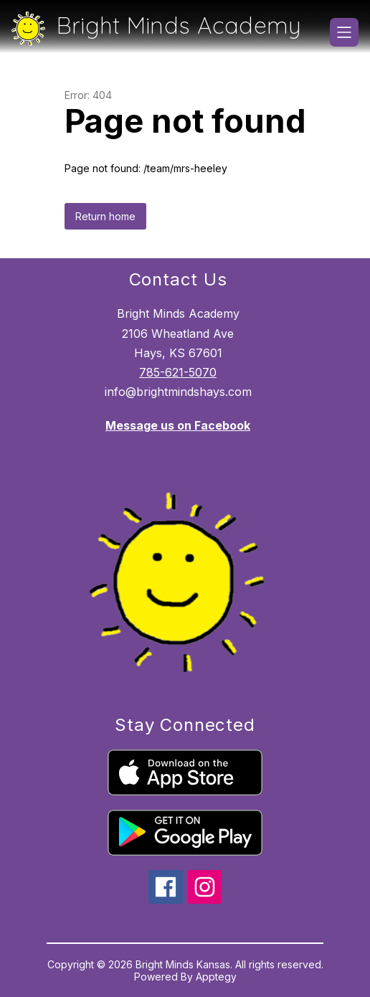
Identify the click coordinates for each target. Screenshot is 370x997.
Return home (105, 216)
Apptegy (216, 976)
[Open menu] (344, 32)
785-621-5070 (178, 372)
